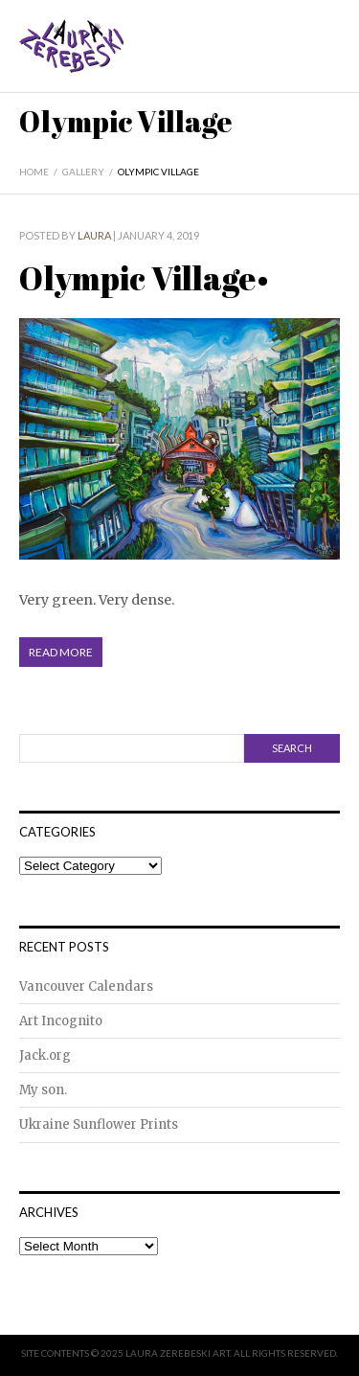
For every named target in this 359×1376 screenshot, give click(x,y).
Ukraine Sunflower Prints (98, 1124)
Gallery (83, 171)
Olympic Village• (144, 278)
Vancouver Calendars (86, 986)
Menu (328, 60)
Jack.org (45, 1055)
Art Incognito (60, 1021)
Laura (94, 235)
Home (34, 171)
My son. (43, 1090)
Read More (61, 652)
